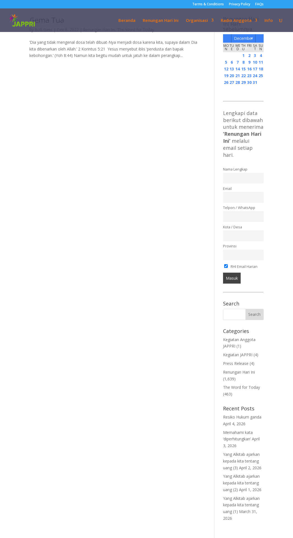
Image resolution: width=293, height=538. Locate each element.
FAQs (259, 4)
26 (226, 82)
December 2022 (243, 39)
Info (268, 20)
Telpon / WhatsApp (239, 207)
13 (231, 69)
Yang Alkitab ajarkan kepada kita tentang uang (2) (241, 482)
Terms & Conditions (208, 4)
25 (261, 75)
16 (249, 69)
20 (231, 75)
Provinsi (229, 246)
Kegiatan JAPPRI (237, 354)
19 (226, 75)
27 (231, 82)
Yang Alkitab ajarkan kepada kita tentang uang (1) (241, 505)
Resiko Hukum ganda (242, 417)
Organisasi (197, 20)
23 (249, 75)
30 (249, 82)
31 (255, 82)
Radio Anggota (236, 20)
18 (261, 69)
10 (255, 62)
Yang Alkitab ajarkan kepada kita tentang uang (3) (241, 461)
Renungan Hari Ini (161, 20)
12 (226, 69)
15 (243, 69)
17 (255, 69)
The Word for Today (241, 387)
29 (243, 82)
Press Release (236, 363)
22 (243, 75)
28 (237, 82)
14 (237, 69)
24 (255, 75)
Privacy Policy (239, 4)
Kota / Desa (232, 227)
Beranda (126, 20)
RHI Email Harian (240, 266)
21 (237, 75)
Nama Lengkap (235, 169)
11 (261, 62)
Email (227, 188)
